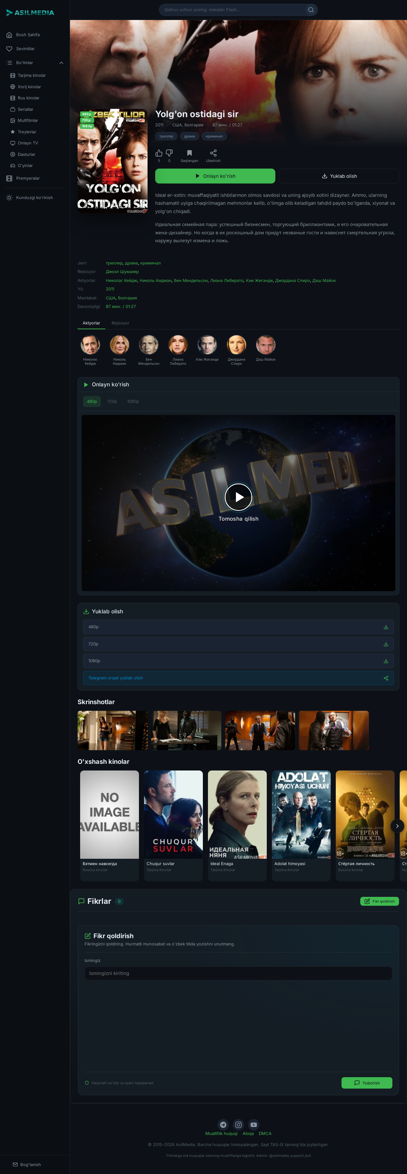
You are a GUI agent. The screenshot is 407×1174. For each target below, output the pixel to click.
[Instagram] (238, 1125)
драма (189, 136)
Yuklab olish (339, 176)
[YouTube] (253, 1125)
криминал (214, 136)
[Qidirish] (311, 10)
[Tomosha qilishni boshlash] (238, 503)
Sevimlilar (20, 49)
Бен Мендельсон (191, 280)
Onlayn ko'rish (215, 176)
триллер (166, 136)
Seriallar (21, 109)
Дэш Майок (324, 280)
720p (112, 401)
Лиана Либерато (226, 280)
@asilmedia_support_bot (290, 1155)
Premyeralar (23, 178)
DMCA (265, 1133)
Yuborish (367, 1083)
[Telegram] (223, 1125)
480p (92, 401)
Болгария (194, 124)
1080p (133, 401)
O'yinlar (21, 165)
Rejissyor (120, 322)
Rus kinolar (24, 98)
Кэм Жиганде (259, 280)
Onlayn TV (24, 143)
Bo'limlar (35, 63)
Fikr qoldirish (379, 901)
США (177, 124)
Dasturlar (22, 154)
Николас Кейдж (121, 280)
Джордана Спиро (292, 280)
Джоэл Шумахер (122, 271)
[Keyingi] (397, 826)
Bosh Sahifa (23, 35)
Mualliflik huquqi (221, 1133)
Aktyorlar (91, 322)
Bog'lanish (27, 1164)
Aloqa (248, 1133)
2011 (159, 124)
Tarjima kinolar (28, 75)
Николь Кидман (155, 280)
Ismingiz (92, 960)
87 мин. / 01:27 (227, 124)
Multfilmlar (24, 120)
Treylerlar (23, 132)
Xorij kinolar (25, 87)
